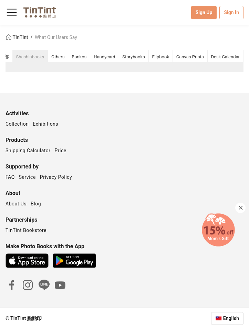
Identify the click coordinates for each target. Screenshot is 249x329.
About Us (16, 203)
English (231, 318)
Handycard (104, 56)
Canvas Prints (190, 56)
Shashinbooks (30, 56)
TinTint (17, 37)
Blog (36, 203)
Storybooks (133, 56)
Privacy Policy (56, 177)
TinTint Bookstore (26, 230)
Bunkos (79, 56)
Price (60, 150)
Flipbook (160, 56)
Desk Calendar (225, 56)
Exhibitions (45, 124)
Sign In (231, 12)
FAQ (10, 177)
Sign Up (204, 12)
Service (27, 177)
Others (57, 56)
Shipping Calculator (28, 150)
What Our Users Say (56, 37)
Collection (17, 124)
